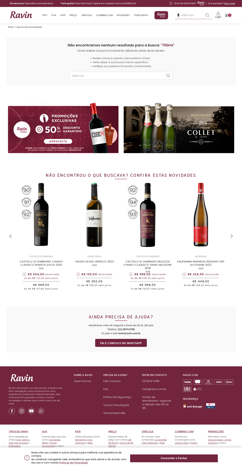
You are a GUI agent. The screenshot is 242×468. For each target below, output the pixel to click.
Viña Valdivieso (150, 448)
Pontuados (141, 15)
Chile (89, 445)
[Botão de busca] (207, 15)
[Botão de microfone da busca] (178, 15)
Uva (53, 15)
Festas (194, 448)
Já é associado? (221, 3)
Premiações (216, 437)
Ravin (11, 27)
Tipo (44, 15)
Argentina (80, 448)
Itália (90, 448)
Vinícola (86, 15)
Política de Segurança (117, 403)
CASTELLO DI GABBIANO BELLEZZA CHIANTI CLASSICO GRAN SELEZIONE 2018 (148, 268)
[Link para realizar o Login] (218, 15)
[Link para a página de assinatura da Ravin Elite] (202, 3)
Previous (10, 239)
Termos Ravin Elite (114, 419)
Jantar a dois (181, 448)
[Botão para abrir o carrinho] (228, 15)
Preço (73, 15)
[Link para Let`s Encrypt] (192, 411)
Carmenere (54, 445)
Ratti (162, 448)
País (62, 15)
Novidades (123, 15)
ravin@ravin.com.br (129, 339)
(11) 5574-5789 (126, 335)
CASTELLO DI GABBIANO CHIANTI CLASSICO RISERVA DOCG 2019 (41, 266)
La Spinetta (160, 445)
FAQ (105, 395)
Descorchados (215, 445)
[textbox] (121, 75)
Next (232, 239)
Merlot (45, 448)
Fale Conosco (112, 387)
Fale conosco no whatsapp (121, 349)
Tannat (53, 448)
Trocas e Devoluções (116, 411)
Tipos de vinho (18, 437)
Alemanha (80, 445)
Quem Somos (82, 387)
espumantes (21, 448)
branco (26, 445)
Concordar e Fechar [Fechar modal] (202, 459)
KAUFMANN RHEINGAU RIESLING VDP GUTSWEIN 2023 (201, 266)
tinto (18, 445)
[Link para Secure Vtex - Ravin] (210, 411)
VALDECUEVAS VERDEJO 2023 (94, 265)
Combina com (104, 15)
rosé (11, 448)
